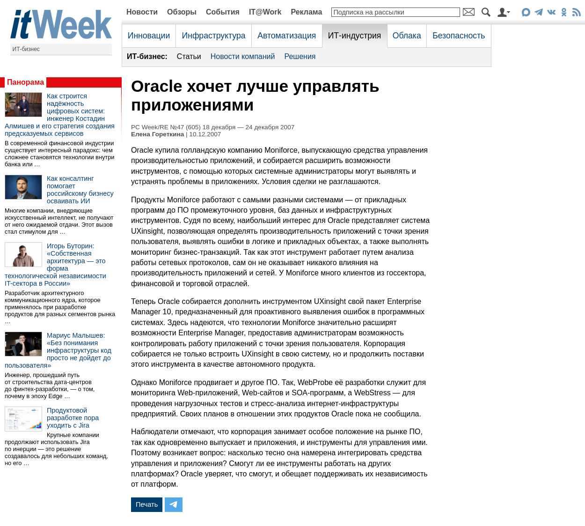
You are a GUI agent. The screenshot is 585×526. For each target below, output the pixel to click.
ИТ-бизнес (26, 49)
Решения (299, 56)
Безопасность (458, 35)
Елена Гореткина (157, 134)
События (223, 12)
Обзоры (182, 12)
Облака (407, 35)
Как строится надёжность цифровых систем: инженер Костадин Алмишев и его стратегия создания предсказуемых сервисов (60, 114)
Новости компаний (243, 56)
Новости (142, 12)
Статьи (189, 56)
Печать (147, 504)
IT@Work (265, 12)
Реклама (306, 12)
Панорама (25, 82)
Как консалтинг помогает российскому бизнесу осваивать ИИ (80, 190)
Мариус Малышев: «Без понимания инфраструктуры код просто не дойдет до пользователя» (58, 350)
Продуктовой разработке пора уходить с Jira (73, 418)
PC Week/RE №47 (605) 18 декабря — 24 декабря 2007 (212, 127)
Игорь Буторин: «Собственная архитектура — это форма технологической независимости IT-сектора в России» (55, 264)
